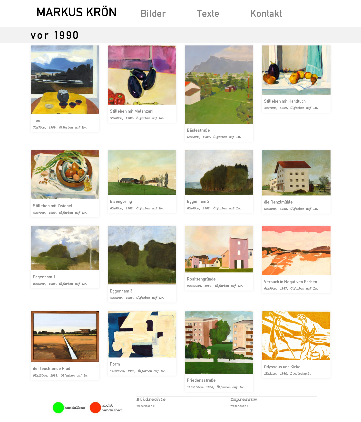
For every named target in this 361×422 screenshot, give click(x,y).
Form (115, 364)
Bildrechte (151, 399)
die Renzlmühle (278, 202)
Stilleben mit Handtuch (285, 101)
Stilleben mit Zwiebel (52, 205)
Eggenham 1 (44, 276)
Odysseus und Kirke (282, 366)
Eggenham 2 (198, 201)
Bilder (153, 13)
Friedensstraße (201, 380)
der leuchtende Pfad (51, 368)
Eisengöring (121, 201)
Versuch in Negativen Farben (290, 281)
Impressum (243, 399)
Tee (36, 120)
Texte (207, 13)
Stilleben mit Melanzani (131, 111)
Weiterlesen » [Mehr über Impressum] (239, 406)
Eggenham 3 (121, 290)
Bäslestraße (198, 130)
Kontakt (266, 13)
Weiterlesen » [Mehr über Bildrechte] (146, 406)
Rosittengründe (201, 278)
